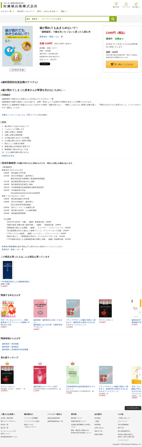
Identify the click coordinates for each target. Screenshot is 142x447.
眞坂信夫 (43, 36)
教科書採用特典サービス (9, 437)
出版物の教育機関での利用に (82, 426)
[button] (139, 312)
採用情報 (97, 424)
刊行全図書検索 (123, 424)
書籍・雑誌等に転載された (82, 431)
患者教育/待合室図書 (20, 349)
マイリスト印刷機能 (31, 418)
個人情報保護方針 (124, 431)
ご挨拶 (96, 421)
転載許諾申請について (78, 421)
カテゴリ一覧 (6, 11)
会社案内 (97, 418)
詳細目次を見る (8, 156)
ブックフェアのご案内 (31, 421)
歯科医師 (5, 344)
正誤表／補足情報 (7, 418)
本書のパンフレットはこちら (13, 115)
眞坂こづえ (54, 36)
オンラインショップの (12, 432)
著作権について (76, 418)
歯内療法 (15, 347)
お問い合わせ (99, 428)
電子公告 (121, 428)
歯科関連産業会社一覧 (55, 421)
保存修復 (15, 344)
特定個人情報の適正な (129, 436)
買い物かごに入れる (122, 64)
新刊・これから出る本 (46, 11)
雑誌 (63, 11)
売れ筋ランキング (24, 11)
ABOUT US (98, 431)
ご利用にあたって (124, 418)
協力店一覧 (4, 428)
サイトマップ (122, 421)
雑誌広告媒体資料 (54, 418)
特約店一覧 (4, 424)
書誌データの (35, 426)
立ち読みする (16, 70)
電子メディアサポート (8, 421)
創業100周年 (98, 434)
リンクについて (123, 440)
